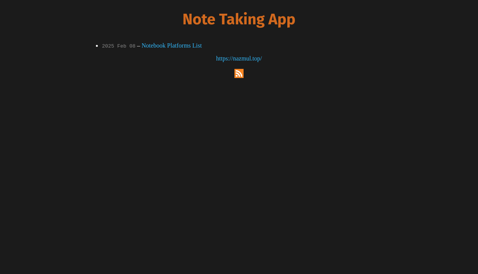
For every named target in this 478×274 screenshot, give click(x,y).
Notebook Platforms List (172, 45)
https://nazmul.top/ (239, 58)
